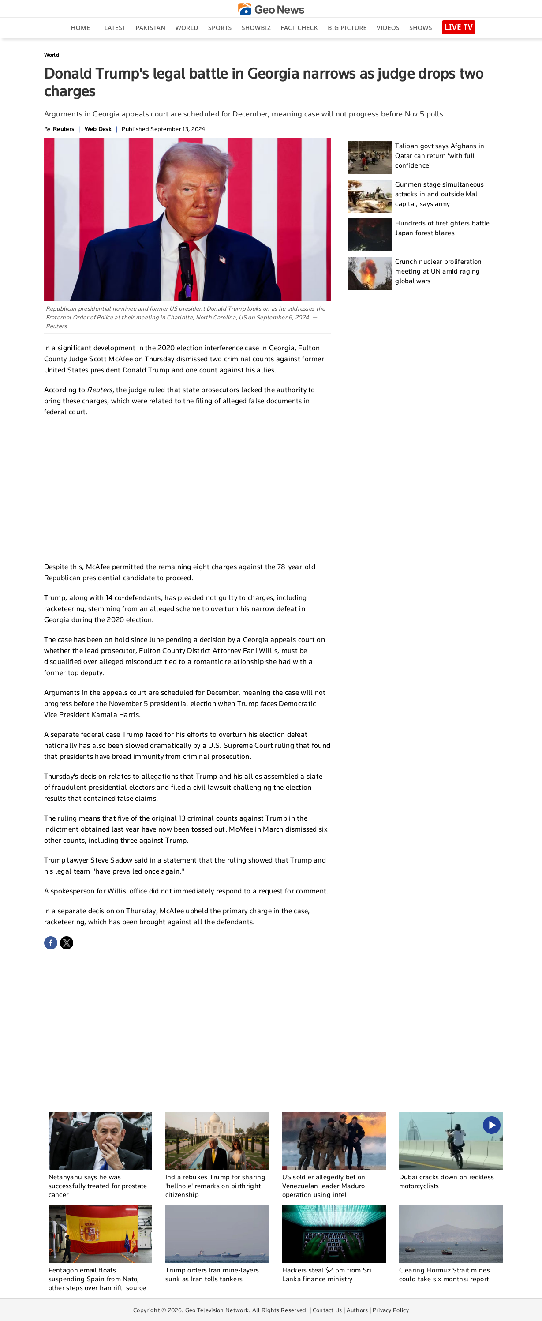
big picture (347, 27)
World (187, 27)
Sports (220, 27)
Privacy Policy (391, 1309)
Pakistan (151, 27)
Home (80, 27)
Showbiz (256, 27)
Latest (115, 27)
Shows (420, 27)
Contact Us (327, 1309)
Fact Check (299, 27)
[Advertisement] (187, 488)
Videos (388, 27)
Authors (357, 1309)
